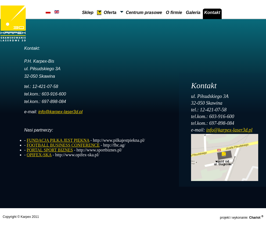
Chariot (256, 217)
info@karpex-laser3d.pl (60, 111)
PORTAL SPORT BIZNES (50, 150)
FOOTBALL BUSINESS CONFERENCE (63, 145)
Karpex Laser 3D (13, 23)
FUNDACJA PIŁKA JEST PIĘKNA (58, 140)
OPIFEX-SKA (39, 154)
